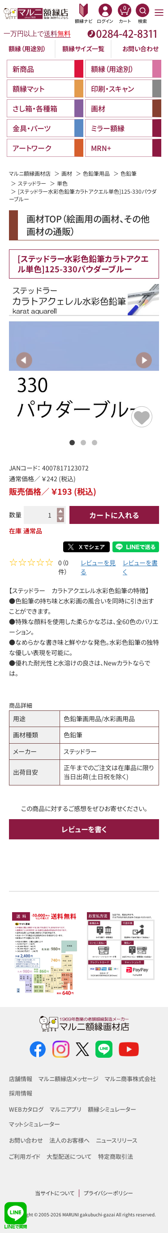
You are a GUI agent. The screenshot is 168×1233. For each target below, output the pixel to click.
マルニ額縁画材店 (30, 173)
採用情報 (20, 1093)
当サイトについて (54, 1193)
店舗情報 (20, 1078)
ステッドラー (32, 183)
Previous (24, 360)
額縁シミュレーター (112, 1109)
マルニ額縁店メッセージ (69, 1078)
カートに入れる (114, 515)
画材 (66, 173)
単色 (62, 183)
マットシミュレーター (34, 1124)
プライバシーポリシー (108, 1193)
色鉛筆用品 (96, 173)
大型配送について (69, 1156)
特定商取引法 (115, 1156)
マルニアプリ (66, 1109)
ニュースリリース (117, 1140)
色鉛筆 (129, 173)
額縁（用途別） (27, 48)
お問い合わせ (140, 48)
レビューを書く (140, 568)
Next (143, 360)
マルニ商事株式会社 (130, 1078)
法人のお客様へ (69, 1140)
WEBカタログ (26, 1109)
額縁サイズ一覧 (83, 48)
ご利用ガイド (24, 1156)
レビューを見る (98, 568)
